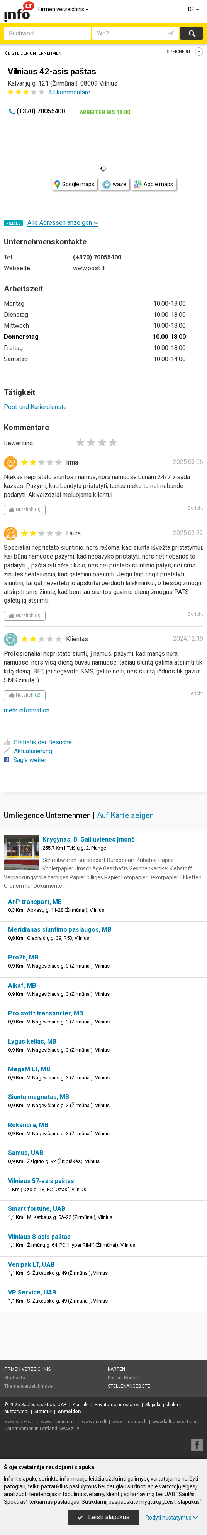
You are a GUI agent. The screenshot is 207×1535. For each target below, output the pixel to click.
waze (114, 185)
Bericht (195, 508)
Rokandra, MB (28, 1125)
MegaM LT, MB (29, 1069)
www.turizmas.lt (129, 1421)
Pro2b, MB (23, 957)
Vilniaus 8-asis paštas (39, 1236)
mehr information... (28, 710)
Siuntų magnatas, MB (38, 1097)
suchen (191, 33)
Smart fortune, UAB (36, 1208)
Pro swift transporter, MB (45, 1013)
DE (194, 9)
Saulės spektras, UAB (44, 1404)
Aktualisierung (28, 751)
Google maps (74, 184)
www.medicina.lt (58, 1421)
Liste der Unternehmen (32, 53)
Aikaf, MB (22, 985)
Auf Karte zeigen (125, 815)
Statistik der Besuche (38, 742)
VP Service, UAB (32, 1292)
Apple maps (153, 184)
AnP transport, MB (35, 902)
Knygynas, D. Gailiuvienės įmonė (88, 839)
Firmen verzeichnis (64, 9)
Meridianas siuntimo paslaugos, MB (59, 929)
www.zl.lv (69, 1428)
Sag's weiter (25, 760)
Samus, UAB (25, 1152)
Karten (116, 1369)
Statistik (43, 1411)
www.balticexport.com (176, 1421)
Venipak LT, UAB (31, 1264)
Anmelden (69, 1411)
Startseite (14, 1377)
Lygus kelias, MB (32, 1041)
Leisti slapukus (103, 1517)
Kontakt (81, 1404)
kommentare (69, 92)
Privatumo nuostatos (117, 1404)
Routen (131, 1377)
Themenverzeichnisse (28, 1386)
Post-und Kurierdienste (35, 407)
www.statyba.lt (19, 1421)
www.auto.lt (94, 1421)
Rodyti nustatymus (172, 1518)
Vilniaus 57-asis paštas (41, 1181)
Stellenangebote (129, 1386)
